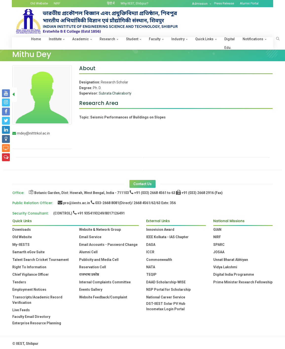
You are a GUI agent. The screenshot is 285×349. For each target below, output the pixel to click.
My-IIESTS (21, 245)
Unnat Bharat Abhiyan (230, 260)
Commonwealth (159, 260)
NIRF (57, 3)
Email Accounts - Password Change (108, 245)
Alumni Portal (249, 3)
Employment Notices (29, 289)
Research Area (98, 103)
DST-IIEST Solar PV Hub (165, 304)
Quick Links (204, 39)
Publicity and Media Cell (99, 260)
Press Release (224, 3)
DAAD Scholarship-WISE (166, 282)
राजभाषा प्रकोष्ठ (89, 274)
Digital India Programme (233, 274)
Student (132, 39)
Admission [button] (200, 3)
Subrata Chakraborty (115, 93)
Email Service (90, 237)
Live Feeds (21, 310)
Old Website (39, 3)
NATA (150, 267)
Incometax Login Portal (165, 309)
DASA (150, 245)
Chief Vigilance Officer (30, 274)
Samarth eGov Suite (28, 252)
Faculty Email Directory (31, 317)
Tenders (19, 282)
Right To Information (29, 267)
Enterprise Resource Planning (36, 323)
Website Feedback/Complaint (103, 297)
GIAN (217, 230)
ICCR (150, 252)
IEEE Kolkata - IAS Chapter (167, 237)
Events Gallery (90, 289)
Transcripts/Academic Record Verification (37, 300)
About (87, 68)
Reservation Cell (92, 267)
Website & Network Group (100, 230)
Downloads (21, 230)
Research (107, 39)
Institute (55, 39)
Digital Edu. (229, 43)
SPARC (219, 245)
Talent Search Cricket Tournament (40, 260)
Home (36, 39)
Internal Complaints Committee (105, 282)
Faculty (154, 39)
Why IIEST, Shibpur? (134, 3)
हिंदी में (111, 3)
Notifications (253, 39)
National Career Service (165, 297)
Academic (80, 39)
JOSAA (218, 252)
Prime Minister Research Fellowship (242, 282)
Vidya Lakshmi (225, 267)
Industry (178, 39)
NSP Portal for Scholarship (168, 289)
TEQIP (151, 274)
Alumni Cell (88, 252)
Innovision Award (160, 230)
